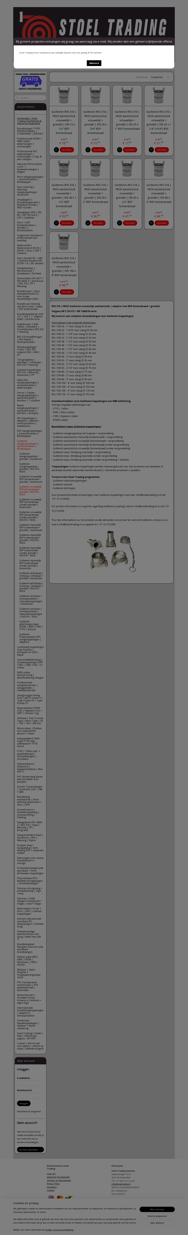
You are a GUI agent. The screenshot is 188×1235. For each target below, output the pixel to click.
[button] (94, 63)
